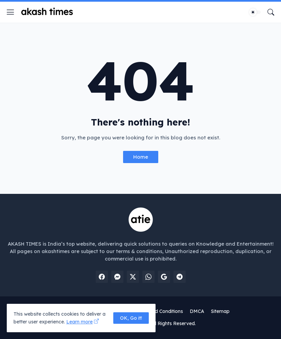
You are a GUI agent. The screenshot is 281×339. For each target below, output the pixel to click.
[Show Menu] (10, 12)
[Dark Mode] (255, 12)
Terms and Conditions (158, 311)
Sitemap (220, 311)
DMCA (197, 311)
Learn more (79, 322)
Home (140, 157)
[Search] (271, 12)
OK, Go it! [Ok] (131, 318)
